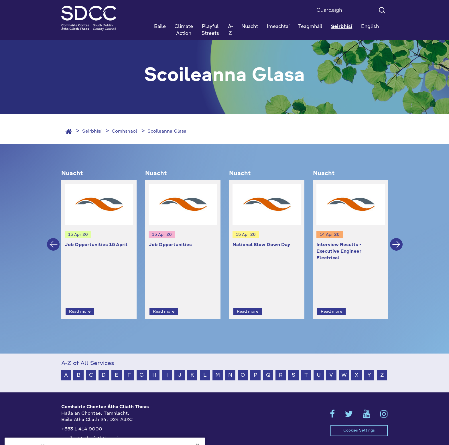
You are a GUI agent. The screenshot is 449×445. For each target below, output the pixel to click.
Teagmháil (310, 26)
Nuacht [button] (249, 26)
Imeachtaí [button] (278, 26)
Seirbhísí (91, 131)
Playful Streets (210, 30)
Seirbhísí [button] (341, 26)
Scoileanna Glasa (166, 131)
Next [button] (396, 239)
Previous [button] (53, 239)
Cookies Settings (359, 420)
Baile (160, 26)
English (370, 26)
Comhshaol (124, 131)
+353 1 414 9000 (81, 419)
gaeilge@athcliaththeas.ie (91, 428)
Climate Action (183, 30)
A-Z (230, 30)
